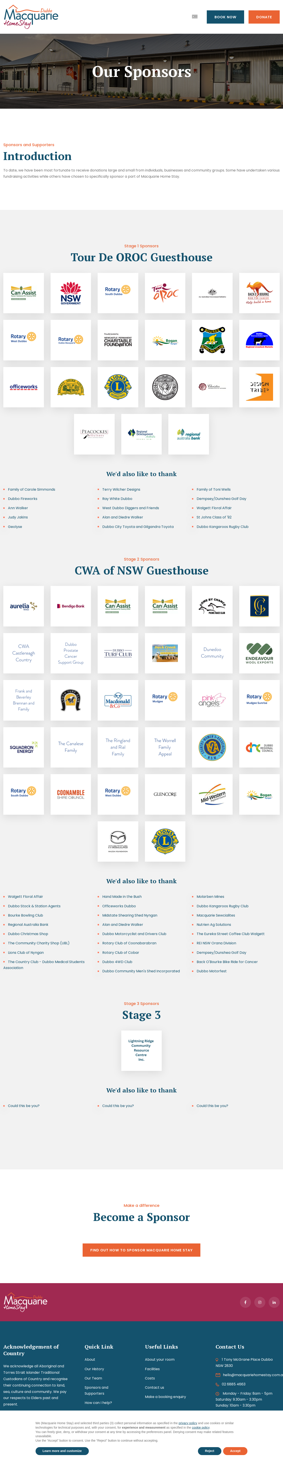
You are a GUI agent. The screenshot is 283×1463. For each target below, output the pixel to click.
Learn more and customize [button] (62, 1451)
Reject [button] (209, 1451)
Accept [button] (235, 1451)
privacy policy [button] (188, 1423)
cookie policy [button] (200, 1427)
